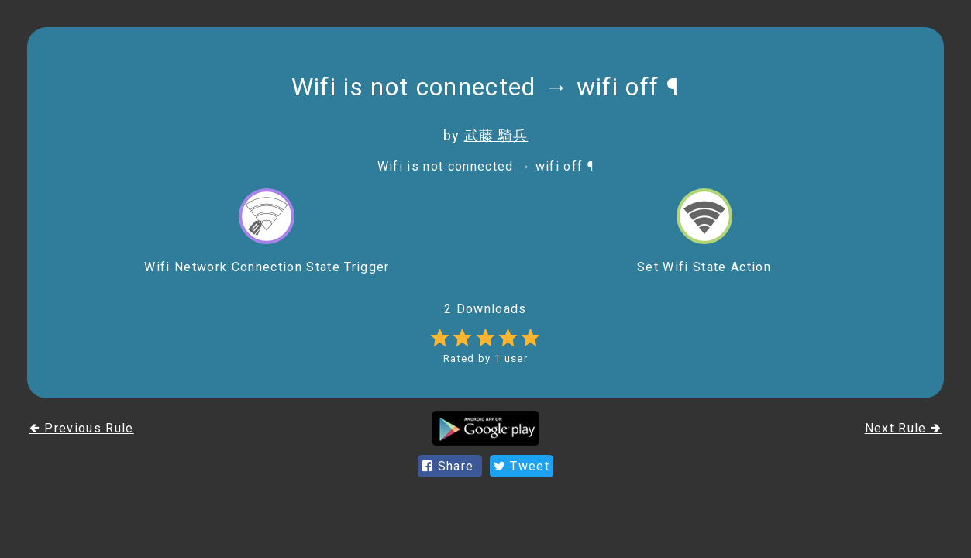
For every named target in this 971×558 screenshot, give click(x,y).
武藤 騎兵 (496, 135)
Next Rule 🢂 (903, 428)
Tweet (521, 466)
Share (450, 466)
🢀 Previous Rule (81, 428)
